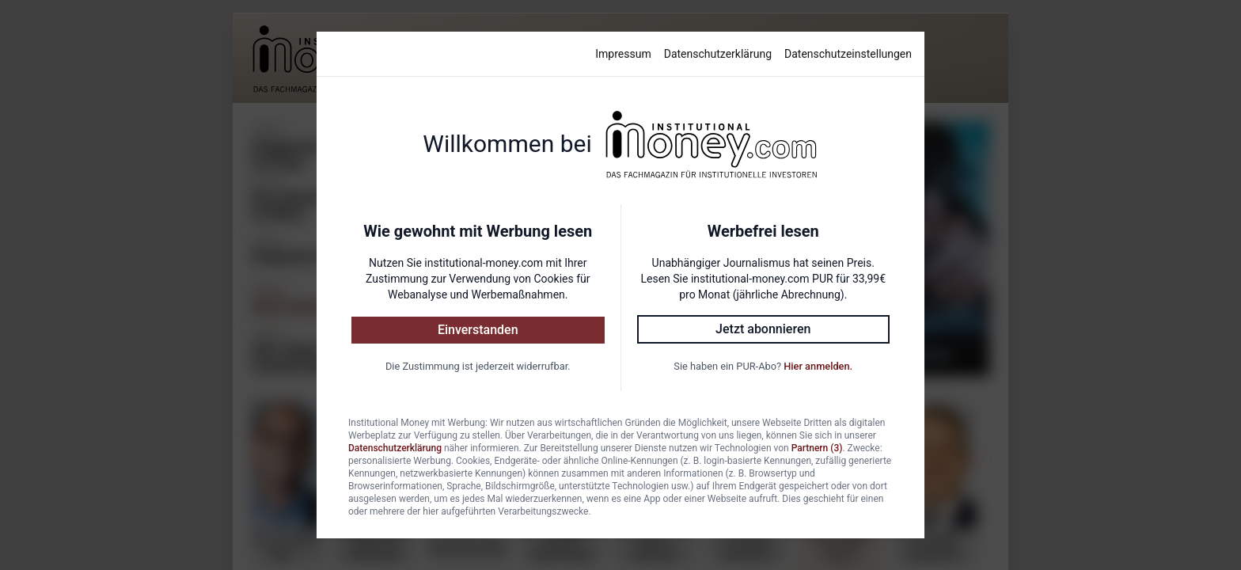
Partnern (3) (817, 448)
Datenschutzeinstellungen (848, 54)
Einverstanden (478, 329)
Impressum (623, 54)
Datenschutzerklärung (718, 54)
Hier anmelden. (818, 366)
